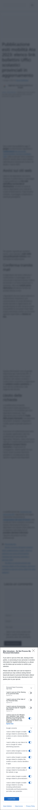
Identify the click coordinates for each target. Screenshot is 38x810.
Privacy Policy (30, 806)
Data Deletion (7, 806)
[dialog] (19, 728)
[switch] (30, 693)
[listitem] (19, 688)
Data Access (19, 806)
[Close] (34, 651)
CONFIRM (11, 799)
